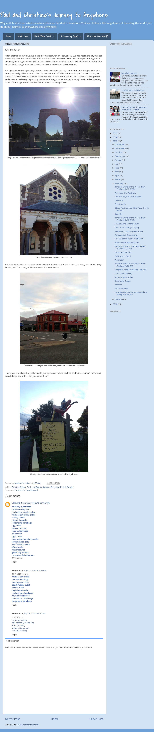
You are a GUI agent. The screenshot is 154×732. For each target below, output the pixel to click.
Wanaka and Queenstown (126, 235)
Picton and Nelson (123, 252)
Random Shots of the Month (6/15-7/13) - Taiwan (134, 108)
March (118, 179)
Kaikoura (119, 200)
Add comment (12, 641)
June (117, 168)
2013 (115, 141)
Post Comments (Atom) (27, 724)
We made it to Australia (125, 193)
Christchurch (55, 487)
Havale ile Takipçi (19, 630)
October (119, 152)
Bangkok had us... (129, 73)
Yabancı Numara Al (20, 628)
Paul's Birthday (121, 288)
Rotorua (118, 284)
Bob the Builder (19, 487)
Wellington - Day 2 (123, 256)
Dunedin (118, 214)
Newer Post (12, 719)
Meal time (23, 36)
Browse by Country (70, 36)
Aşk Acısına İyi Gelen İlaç (23, 622)
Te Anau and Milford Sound (127, 223)
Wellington (119, 260)
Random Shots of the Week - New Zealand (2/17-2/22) (130, 187)
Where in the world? (97, 36)
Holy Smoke (68, 487)
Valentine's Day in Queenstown (129, 231)
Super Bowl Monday (124, 277)
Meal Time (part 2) (44, 36)
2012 (115, 304)
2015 (115, 133)
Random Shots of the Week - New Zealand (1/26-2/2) (130, 264)
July (117, 164)
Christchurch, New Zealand (26, 490)
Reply (14, 561)
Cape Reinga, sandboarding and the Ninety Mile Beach (131, 293)
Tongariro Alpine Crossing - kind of (130, 269)
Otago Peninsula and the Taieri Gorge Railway (132, 209)
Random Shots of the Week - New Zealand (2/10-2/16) (130, 218)
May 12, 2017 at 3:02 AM (35, 570)
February (119, 183)
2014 (115, 137)
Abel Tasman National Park (127, 242)
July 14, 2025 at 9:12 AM (34, 613)
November (120, 148)
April (117, 175)
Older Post (96, 719)
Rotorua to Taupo (123, 281)
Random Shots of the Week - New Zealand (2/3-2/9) (130, 247)
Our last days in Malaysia (132, 90)
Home (8, 36)
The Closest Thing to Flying (127, 227)
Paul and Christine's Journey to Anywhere (54, 15)
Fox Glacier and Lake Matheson (129, 238)
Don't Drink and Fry (123, 273)
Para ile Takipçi (18, 625)
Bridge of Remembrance (38, 487)
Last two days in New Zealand (128, 196)
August (118, 160)
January (118, 299)
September (120, 156)
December (120, 144)
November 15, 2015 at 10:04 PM (35, 503)
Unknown (16, 503)
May (117, 171)
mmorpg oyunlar (19, 620)
